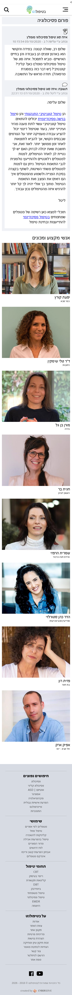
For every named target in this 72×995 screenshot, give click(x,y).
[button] (6, 9)
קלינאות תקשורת (36, 880)
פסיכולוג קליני (36, 785)
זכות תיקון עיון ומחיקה (36, 942)
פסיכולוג (36, 781)
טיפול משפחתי (36, 893)
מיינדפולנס (36, 807)
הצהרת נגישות (36, 938)
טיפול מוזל (36, 831)
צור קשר (36, 951)
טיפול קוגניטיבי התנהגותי (42, 113)
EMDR (36, 901)
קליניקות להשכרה (36, 835)
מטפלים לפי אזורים (36, 826)
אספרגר (36, 794)
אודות (36, 921)
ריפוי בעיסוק (36, 876)
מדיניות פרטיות (36, 934)
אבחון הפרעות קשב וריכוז (36, 852)
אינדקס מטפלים (36, 856)
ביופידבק (36, 889)
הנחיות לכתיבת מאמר (36, 947)
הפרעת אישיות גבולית (36, 802)
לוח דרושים (36, 848)
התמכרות (36, 811)
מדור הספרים (36, 843)
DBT (36, 884)
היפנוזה (36, 906)
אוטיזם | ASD (36, 790)
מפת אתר (36, 959)
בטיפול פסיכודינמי (36, 217)
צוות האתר (36, 925)
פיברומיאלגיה (36, 798)
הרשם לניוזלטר (36, 955)
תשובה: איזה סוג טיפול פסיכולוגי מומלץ (41, 89)
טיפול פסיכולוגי (36, 897)
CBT (36, 872)
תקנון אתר (36, 930)
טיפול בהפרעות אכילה (36, 839)
